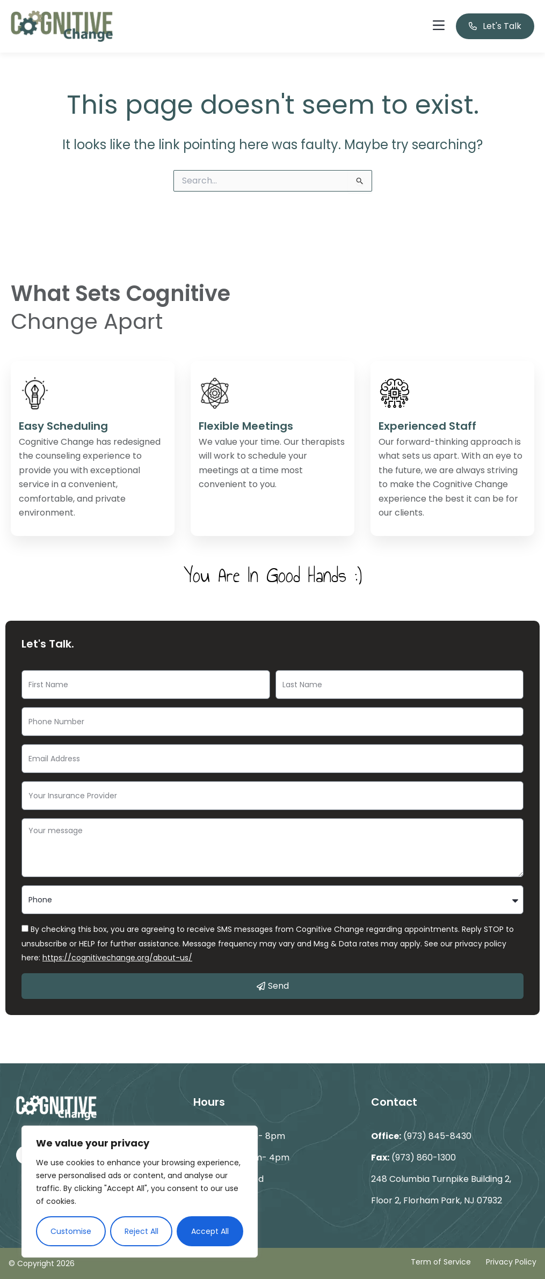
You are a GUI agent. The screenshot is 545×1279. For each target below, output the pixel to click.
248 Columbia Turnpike (421, 1179)
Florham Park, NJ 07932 (452, 1200)
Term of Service (441, 1261)
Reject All (141, 1231)
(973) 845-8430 (437, 1136)
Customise (70, 1231)
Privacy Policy (511, 1261)
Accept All (210, 1231)
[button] (438, 26)
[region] (139, 1192)
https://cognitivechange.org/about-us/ (117, 957)
